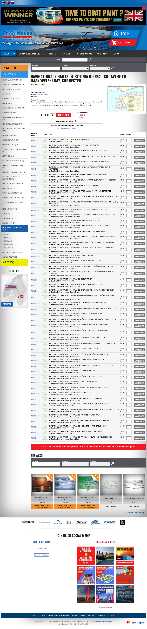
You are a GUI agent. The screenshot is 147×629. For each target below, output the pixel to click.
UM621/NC (35, 267)
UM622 (33, 285)
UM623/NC (35, 291)
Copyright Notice (103, 615)
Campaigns (67, 53)
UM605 (33, 169)
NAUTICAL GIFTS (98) (8, 223)
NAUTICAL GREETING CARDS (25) (12, 252)
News (44, 615)
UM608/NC (35, 186)
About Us (36, 615)
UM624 (33, 309)
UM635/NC (35, 372)
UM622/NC (35, 280)
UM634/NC (35, 361)
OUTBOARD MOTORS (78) (10, 145)
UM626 (33, 320)
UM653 (33, 438)
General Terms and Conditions (58, 615)
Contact (117, 53)
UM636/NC (35, 383)
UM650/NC (35, 416)
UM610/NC (35, 197)
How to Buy (102, 53)
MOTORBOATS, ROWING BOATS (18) (13, 161)
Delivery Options (84, 53)
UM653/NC (35, 432)
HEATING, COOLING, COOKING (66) (12, 124)
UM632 (33, 355)
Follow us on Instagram (105, 607)
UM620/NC (35, 256)
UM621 (33, 273)
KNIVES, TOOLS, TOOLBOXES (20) (12, 193)
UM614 (33, 227)
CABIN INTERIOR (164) (9, 135)
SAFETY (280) (6, 94)
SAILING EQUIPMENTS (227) (10, 140)
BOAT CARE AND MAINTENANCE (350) (13, 183)
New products (9, 74)
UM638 (33, 410)
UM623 (33, 297)
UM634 (33, 366)
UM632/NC (35, 350)
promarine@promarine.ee (104, 622)
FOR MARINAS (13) (7, 218)
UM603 (33, 157)
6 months (82, 117)
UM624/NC (35, 304)
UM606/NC (35, 175)
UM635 (33, 377)
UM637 (33, 399)
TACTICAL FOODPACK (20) (10, 257)
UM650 (33, 421)
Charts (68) (7, 238)
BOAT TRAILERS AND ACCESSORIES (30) (14, 172)
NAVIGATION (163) (7, 103)
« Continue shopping (134, 513)
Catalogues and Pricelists (31, 53)
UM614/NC (35, 221)
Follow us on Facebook (41, 555)
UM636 (33, 388)
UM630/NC (35, 339)
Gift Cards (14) (8, 248)
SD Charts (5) (8, 241)
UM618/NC (35, 243)
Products (7, 53)
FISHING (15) (6, 214)
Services (53, 53)
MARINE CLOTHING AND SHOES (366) (13, 197)
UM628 (33, 332)
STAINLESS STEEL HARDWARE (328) (13, 84)
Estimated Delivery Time (66, 128)
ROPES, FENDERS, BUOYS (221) (11, 89)
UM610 (33, 204)
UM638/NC (35, 405)
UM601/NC (35, 140)
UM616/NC (35, 232)
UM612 (33, 216)
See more (7, 304)
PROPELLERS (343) (8, 156)
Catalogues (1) (8, 244)
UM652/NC (35, 427)
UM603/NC (35, 152)
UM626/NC (35, 315)
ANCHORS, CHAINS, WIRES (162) (12, 80)
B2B (112, 615)
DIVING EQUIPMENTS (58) (9, 209)
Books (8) (7, 234)
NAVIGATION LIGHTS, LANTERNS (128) (13, 108)
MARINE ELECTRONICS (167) (10, 98)
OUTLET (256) (8, 262)
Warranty (75, 615)
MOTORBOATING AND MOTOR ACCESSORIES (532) (11, 178)
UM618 (33, 250)
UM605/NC (35, 163)
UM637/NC (35, 394)
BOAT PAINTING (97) (8, 188)
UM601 (33, 146)
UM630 (33, 344)
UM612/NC (35, 210)
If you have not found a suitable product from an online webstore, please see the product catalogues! (88, 447)
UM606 (33, 181)
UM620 (33, 262)
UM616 (33, 238)
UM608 (33, 192)
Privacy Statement (87, 615)
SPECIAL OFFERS (9, 68)
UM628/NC (35, 326)
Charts (44, 92)
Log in (125, 33)
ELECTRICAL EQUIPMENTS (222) (11, 112)
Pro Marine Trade (43, 94)
